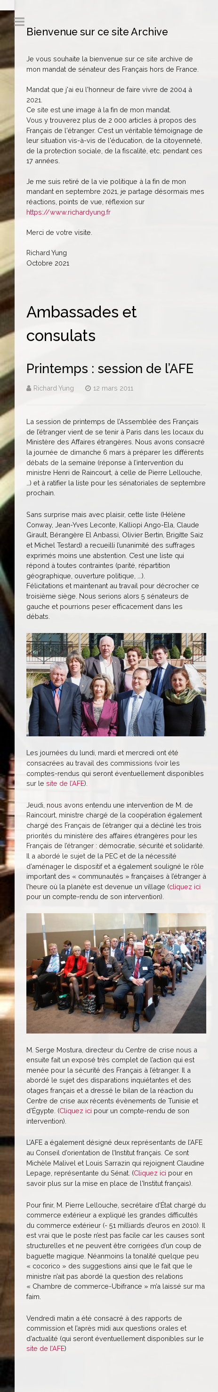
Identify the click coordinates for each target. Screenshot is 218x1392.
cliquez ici (185, 887)
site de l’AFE (65, 783)
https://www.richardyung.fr (68, 212)
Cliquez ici (75, 1111)
